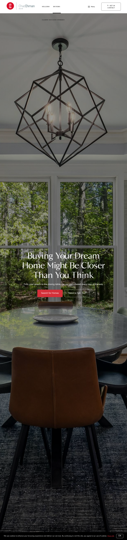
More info (110, 536)
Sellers (46, 6)
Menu (91, 7)
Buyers (56, 6)
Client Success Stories (53, 20)
